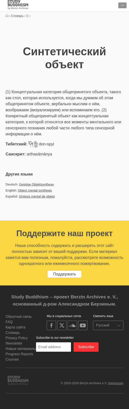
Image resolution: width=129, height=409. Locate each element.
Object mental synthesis (35, 190)
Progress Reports (19, 354)
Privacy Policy (17, 338)
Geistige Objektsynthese (36, 184)
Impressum (115, 383)
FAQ (9, 322)
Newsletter (14, 343)
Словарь (13, 333)
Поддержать (64, 274)
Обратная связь (19, 316)
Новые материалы (21, 349)
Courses (12, 359)
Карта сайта (15, 327)
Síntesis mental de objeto (37, 196)
